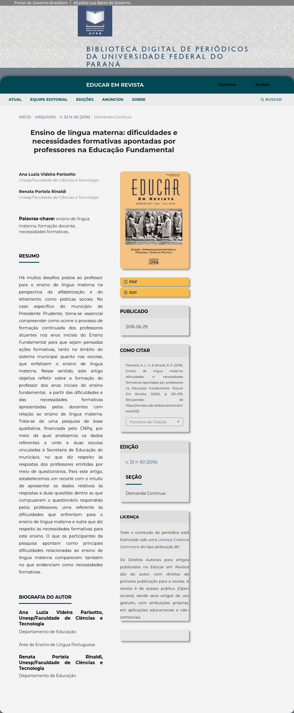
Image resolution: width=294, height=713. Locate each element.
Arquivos (45, 117)
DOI (132, 292)
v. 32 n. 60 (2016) (75, 117)
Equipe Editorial (48, 99)
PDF (132, 281)
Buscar (271, 99)
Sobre (139, 99)
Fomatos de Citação (148, 422)
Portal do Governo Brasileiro (40, 2)
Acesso (262, 84)
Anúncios (112, 99)
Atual (15, 99)
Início (25, 117)
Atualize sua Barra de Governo (102, 2)
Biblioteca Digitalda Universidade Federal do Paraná (167, 56)
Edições (85, 99)
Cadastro (227, 84)
